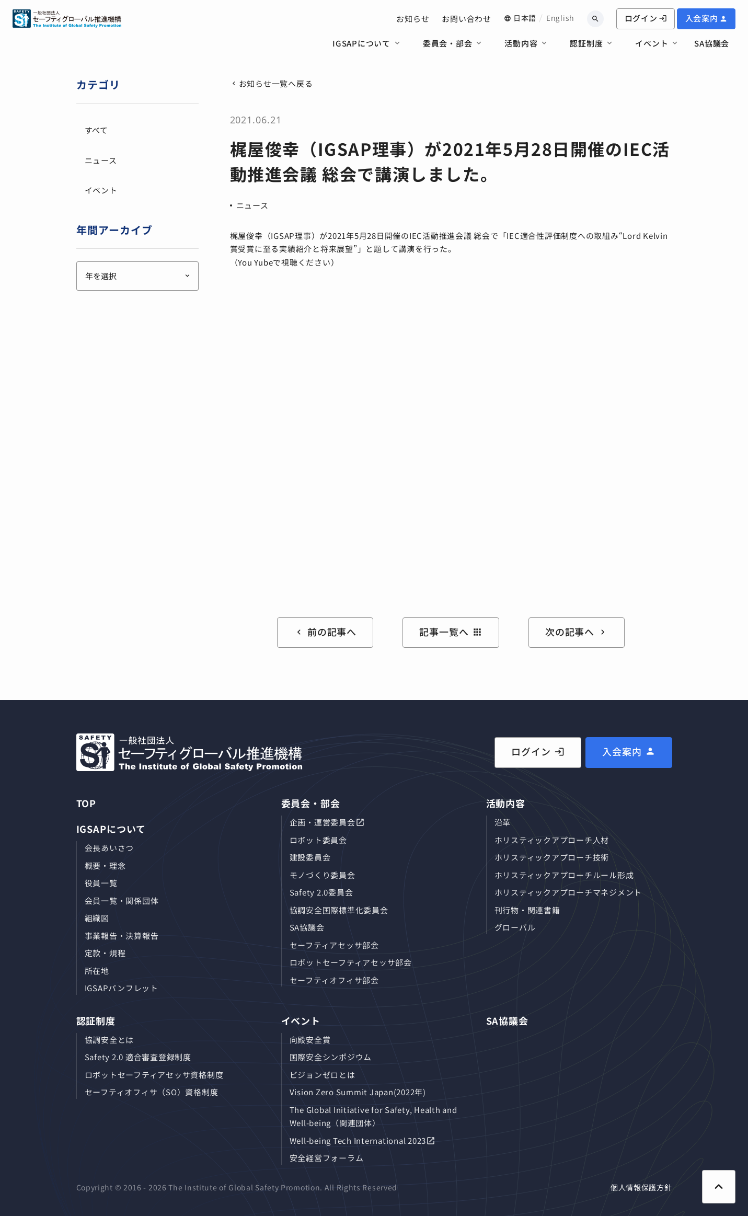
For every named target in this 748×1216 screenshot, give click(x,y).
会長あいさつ (109, 847)
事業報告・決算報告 (122, 935)
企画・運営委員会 (322, 822)
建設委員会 (310, 857)
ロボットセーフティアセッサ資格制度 (154, 1074)
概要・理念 (105, 865)
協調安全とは (109, 1039)
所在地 (97, 970)
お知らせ (412, 18)
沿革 (502, 822)
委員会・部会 (448, 43)
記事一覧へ (450, 631)
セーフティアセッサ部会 (334, 944)
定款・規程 (105, 952)
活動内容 (520, 43)
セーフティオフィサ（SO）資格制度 (151, 1091)
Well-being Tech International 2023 (358, 1140)
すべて (96, 129)
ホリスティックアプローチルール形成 (564, 874)
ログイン (646, 18)
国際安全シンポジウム (331, 1056)
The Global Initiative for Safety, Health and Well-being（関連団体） (373, 1116)
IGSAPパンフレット (121, 987)
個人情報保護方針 (641, 1187)
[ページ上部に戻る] (718, 1186)
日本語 (524, 18)
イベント (651, 43)
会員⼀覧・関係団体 (122, 900)
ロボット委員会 (318, 839)
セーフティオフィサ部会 (334, 979)
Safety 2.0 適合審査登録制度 (138, 1056)
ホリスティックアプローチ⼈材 (551, 839)
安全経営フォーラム (327, 1157)
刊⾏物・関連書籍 (527, 909)
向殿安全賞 (310, 1039)
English (560, 18)
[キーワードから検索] (595, 18)
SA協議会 (711, 43)
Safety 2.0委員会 (321, 892)
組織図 (97, 917)
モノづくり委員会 (322, 874)
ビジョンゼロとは (322, 1074)
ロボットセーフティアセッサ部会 (351, 962)
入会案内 (701, 18)
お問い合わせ (466, 18)
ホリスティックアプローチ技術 (551, 857)
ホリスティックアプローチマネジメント (568, 892)
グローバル (515, 927)
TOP (86, 803)
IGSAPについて (361, 43)
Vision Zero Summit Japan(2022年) (358, 1091)
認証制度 (586, 43)
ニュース (252, 205)
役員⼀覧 (101, 882)
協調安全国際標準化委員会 (339, 909)
